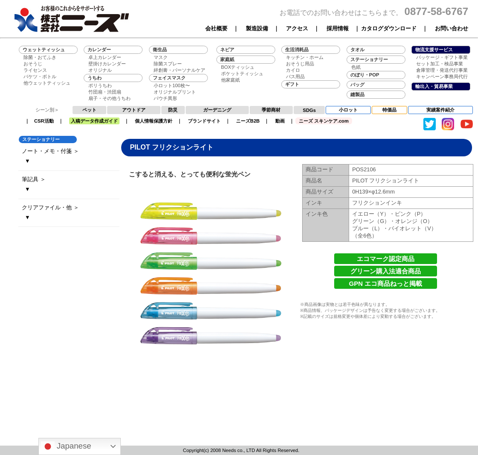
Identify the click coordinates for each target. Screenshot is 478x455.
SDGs (309, 110)
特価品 (389, 109)
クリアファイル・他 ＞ (50, 207)
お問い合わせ (451, 28)
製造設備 (257, 28)
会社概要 (216, 28)
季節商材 (271, 109)
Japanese (66, 446)
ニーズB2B (247, 120)
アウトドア (134, 109)
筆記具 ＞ (34, 179)
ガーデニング (217, 109)
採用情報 (337, 28)
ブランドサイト (204, 120)
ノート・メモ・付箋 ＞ (50, 151)
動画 (280, 120)
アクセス (297, 28)
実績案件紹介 (440, 109)
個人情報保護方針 (153, 120)
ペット (89, 109)
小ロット (348, 109)
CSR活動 (44, 120)
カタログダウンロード (389, 28)
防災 (173, 109)
